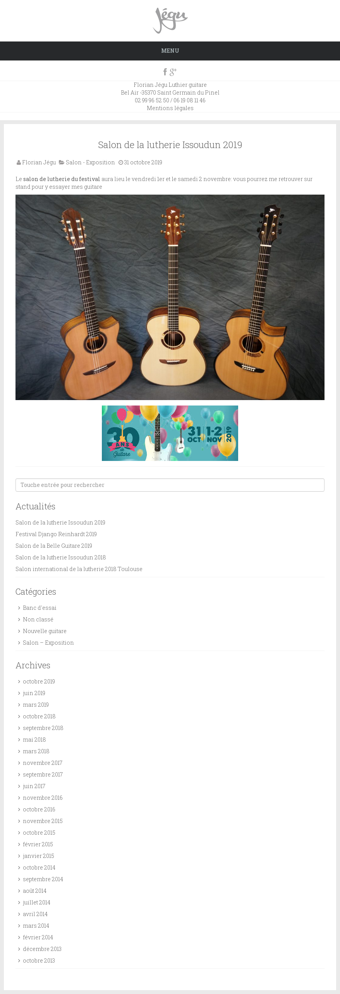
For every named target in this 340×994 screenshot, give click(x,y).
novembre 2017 (42, 762)
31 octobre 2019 (143, 162)
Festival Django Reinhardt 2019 (56, 534)
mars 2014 (36, 925)
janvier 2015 (38, 855)
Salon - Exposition (90, 162)
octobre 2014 (39, 867)
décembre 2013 (42, 949)
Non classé (38, 619)
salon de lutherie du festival (61, 179)
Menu (170, 50)
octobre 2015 (39, 832)
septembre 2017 (43, 774)
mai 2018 (34, 739)
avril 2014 (35, 914)
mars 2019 (36, 704)
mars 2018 (36, 751)
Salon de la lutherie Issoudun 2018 (60, 557)
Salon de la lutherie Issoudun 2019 (170, 144)
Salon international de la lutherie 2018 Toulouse (79, 569)
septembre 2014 (43, 879)
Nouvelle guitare (45, 631)
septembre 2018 (43, 728)
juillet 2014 (36, 902)
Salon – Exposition (48, 642)
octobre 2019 (39, 681)
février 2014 (38, 937)
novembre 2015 (43, 821)
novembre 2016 (43, 797)
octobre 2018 (39, 716)
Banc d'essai (40, 607)
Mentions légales (170, 108)
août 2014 (34, 890)
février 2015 (38, 844)
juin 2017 (34, 786)
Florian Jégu (39, 162)
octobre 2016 (39, 809)
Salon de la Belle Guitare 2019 (53, 545)
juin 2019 (34, 693)
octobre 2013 (39, 960)
